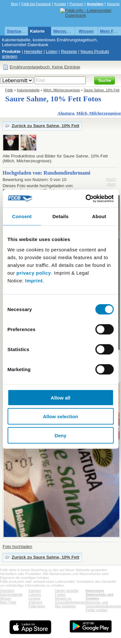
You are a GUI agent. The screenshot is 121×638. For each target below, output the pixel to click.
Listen (52, 51)
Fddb (9, 90)
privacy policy (33, 272)
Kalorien (34, 590)
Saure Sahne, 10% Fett (102, 90)
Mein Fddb (8, 602)
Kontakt (60, 4)
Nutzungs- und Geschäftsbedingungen (103, 604)
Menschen (63, 31)
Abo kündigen (65, 606)
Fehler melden (96, 610)
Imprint (34, 280)
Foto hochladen (17, 546)
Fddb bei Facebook (36, 4)
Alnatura (65, 113)
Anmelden (95, 4)
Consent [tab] (22, 216)
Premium (76, 4)
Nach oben (111, 182)
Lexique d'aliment (35, 600)
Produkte (11, 51)
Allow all (60, 397)
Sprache (113, 4)
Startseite (16, 31)
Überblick (7, 590)
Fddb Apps (36, 606)
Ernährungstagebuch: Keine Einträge (45, 67)
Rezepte (69, 51)
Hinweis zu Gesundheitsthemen (70, 600)
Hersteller (33, 51)
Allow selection (60, 416)
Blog (14, 4)
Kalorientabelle (45, 31)
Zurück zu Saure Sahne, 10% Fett (45, 125)
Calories (34, 594)
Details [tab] (61, 216)
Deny (60, 435)
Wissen (86, 31)
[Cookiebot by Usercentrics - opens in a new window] (86, 198)
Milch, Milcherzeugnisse (62, 90)
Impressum (95, 590)
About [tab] (99, 216)
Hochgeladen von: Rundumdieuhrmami (46, 173)
